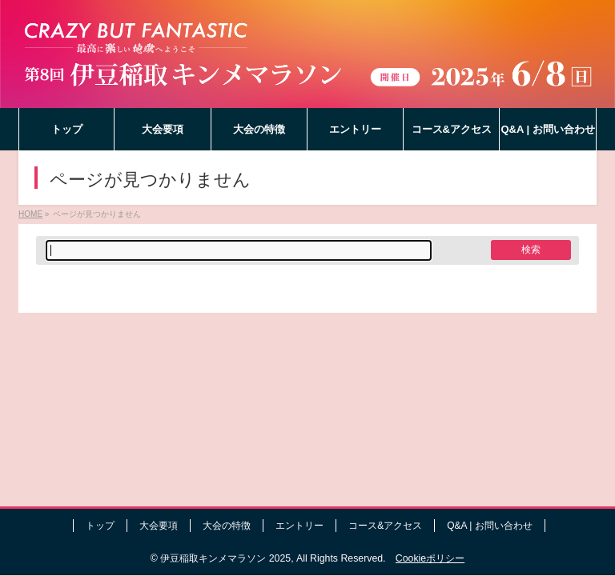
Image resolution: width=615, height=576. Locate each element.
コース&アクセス (385, 525)
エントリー (299, 525)
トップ (100, 525)
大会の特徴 (227, 525)
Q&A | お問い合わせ (489, 525)
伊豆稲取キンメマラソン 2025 (225, 558)
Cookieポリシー (430, 558)
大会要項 (158, 525)
